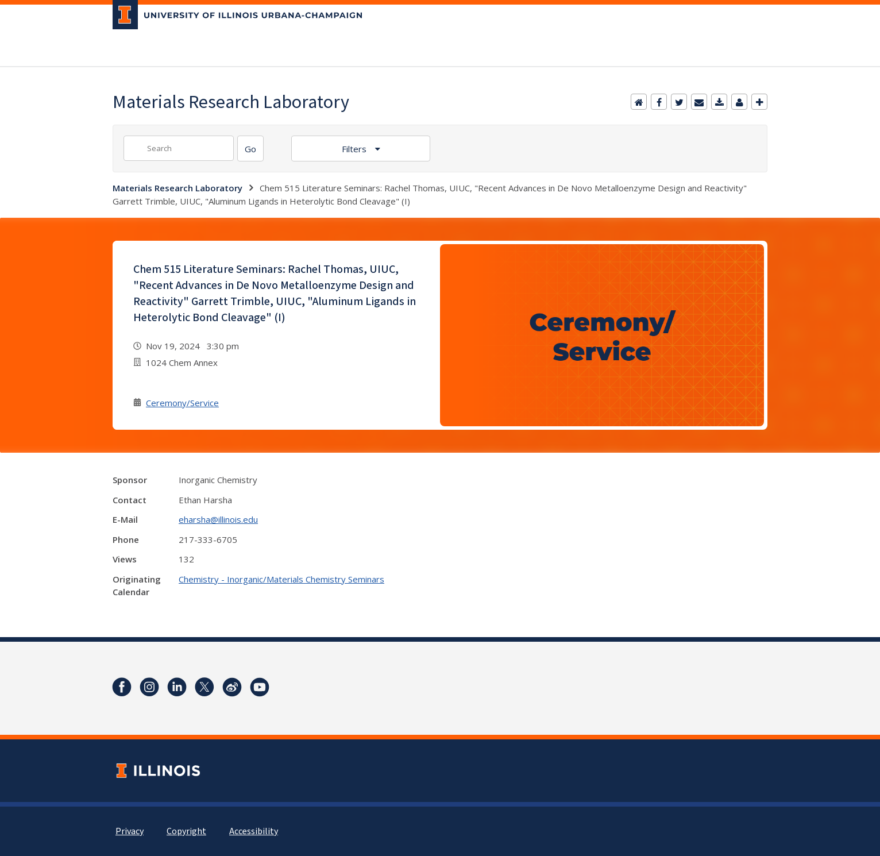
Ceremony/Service (182, 402)
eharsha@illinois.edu (218, 519)
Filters (355, 149)
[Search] (250, 148)
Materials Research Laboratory (177, 188)
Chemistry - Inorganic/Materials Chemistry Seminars (281, 579)
